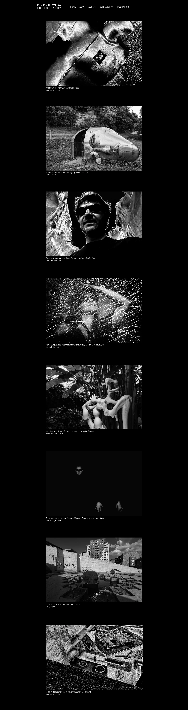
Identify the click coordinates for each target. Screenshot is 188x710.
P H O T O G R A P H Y (49, 8)
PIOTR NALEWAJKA (49, 5)
